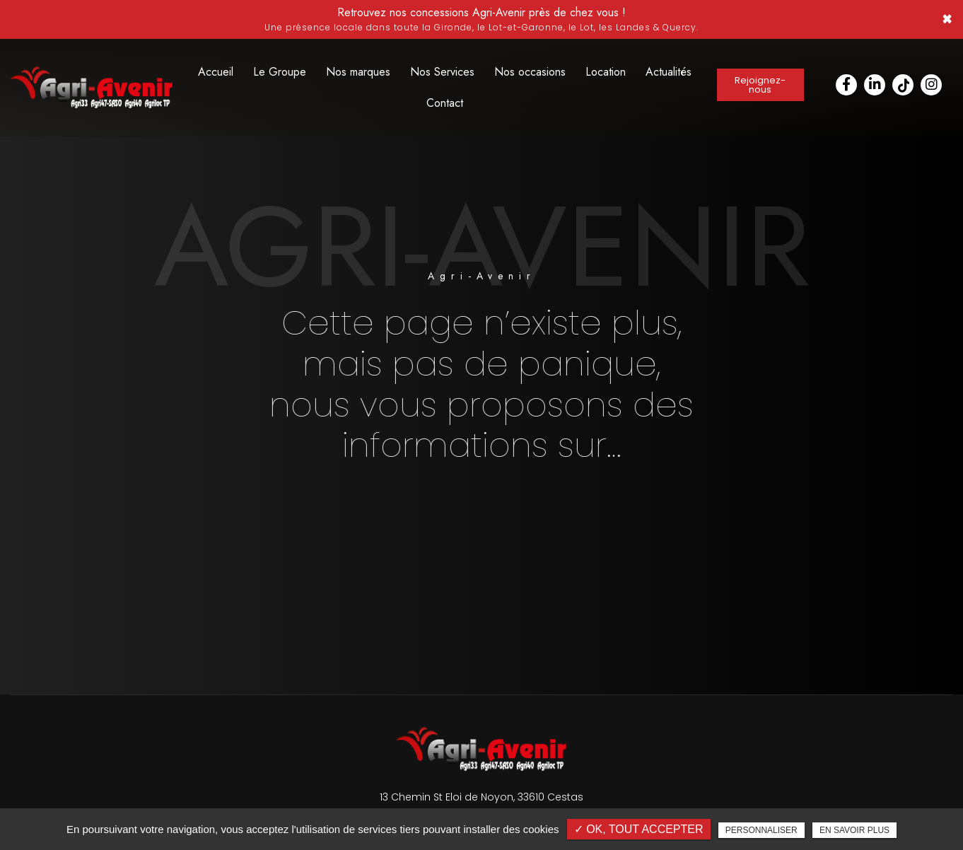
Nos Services (442, 72)
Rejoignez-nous (760, 85)
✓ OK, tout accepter (639, 829)
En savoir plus (854, 830)
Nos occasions (530, 72)
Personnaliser (761, 830)
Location (605, 72)
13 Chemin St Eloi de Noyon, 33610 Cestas (481, 797)
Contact (444, 103)
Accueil (215, 72)
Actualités (668, 72)
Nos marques (358, 72)
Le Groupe (279, 72)
